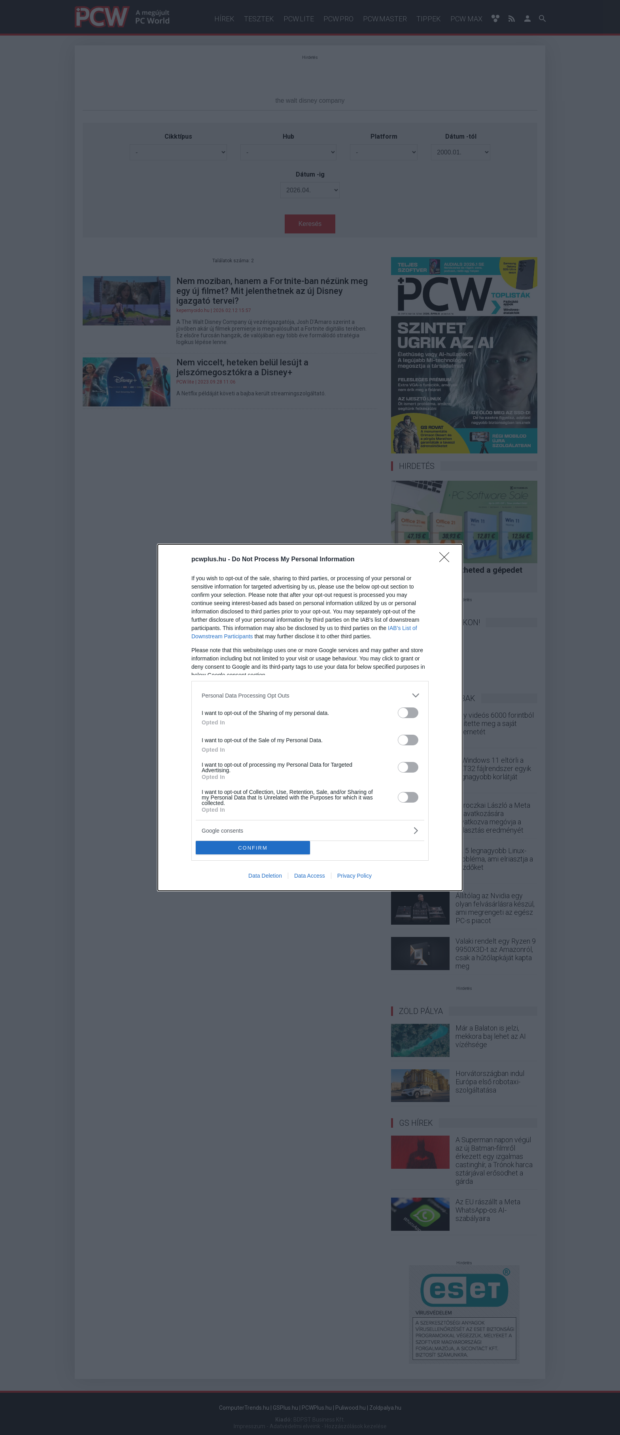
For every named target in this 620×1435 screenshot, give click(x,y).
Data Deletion (265, 876)
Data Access (309, 876)
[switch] (408, 712)
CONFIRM (253, 848)
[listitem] (310, 695)
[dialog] (310, 717)
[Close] (446, 559)
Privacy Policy (354, 876)
